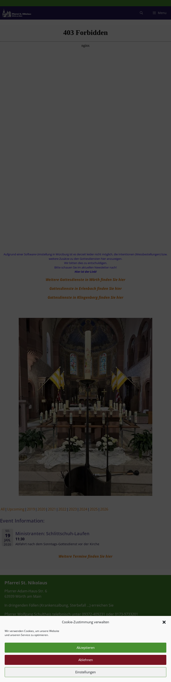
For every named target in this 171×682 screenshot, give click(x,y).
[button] (164, 629)
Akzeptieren (86, 655)
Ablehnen (85, 667)
